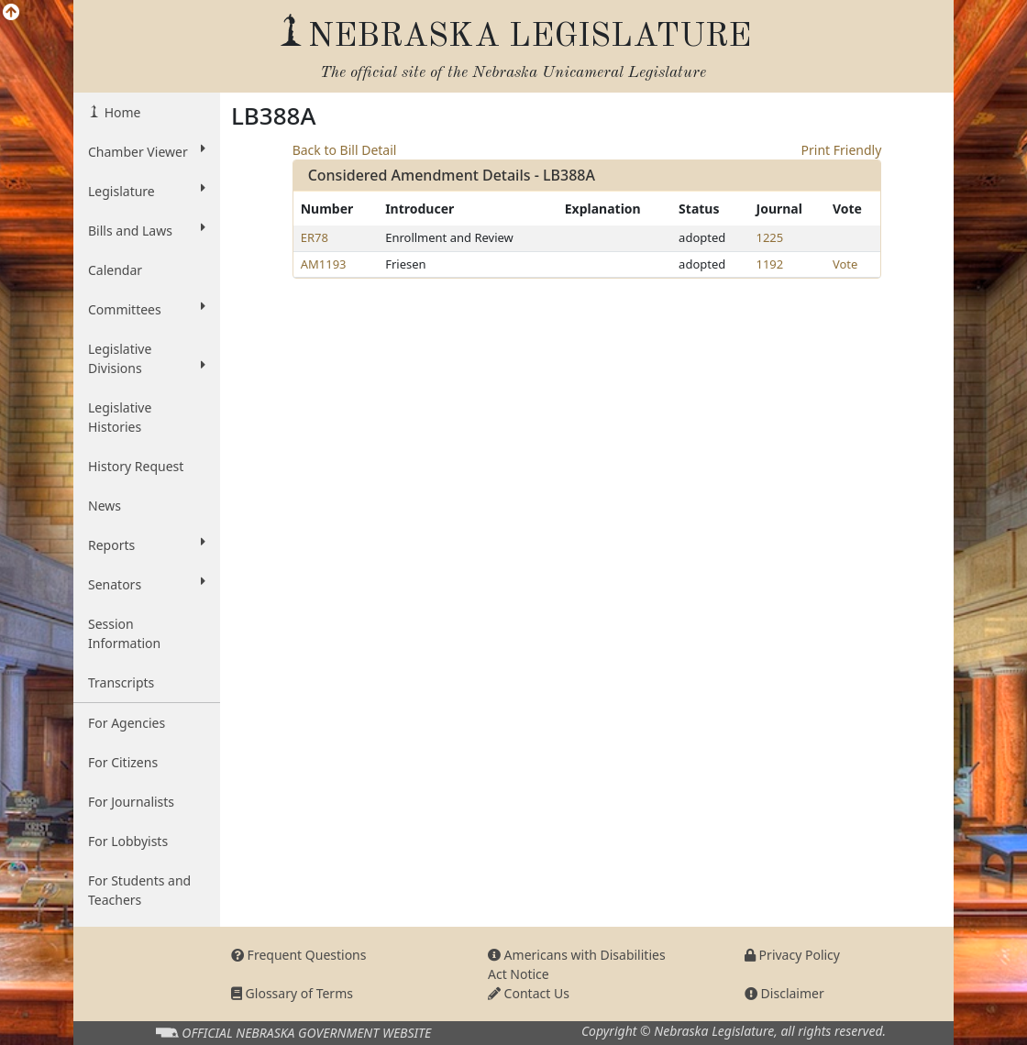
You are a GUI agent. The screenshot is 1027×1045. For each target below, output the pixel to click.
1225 (770, 237)
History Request (135, 466)
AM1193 (324, 264)
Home (120, 112)
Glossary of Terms (292, 993)
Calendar (115, 270)
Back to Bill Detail (345, 150)
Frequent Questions (299, 954)
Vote (845, 264)
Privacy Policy (792, 954)
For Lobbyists (128, 841)
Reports (146, 544)
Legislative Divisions (146, 358)
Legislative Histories (119, 417)
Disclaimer (784, 993)
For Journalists (131, 801)
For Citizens (123, 762)
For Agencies (126, 723)
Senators (146, 584)
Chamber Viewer (146, 151)
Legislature (146, 191)
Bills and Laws (146, 230)
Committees (146, 309)
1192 (770, 264)
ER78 (314, 237)
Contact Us (528, 993)
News (104, 505)
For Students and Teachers (139, 890)
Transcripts (121, 682)
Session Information (124, 633)
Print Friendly (841, 150)
